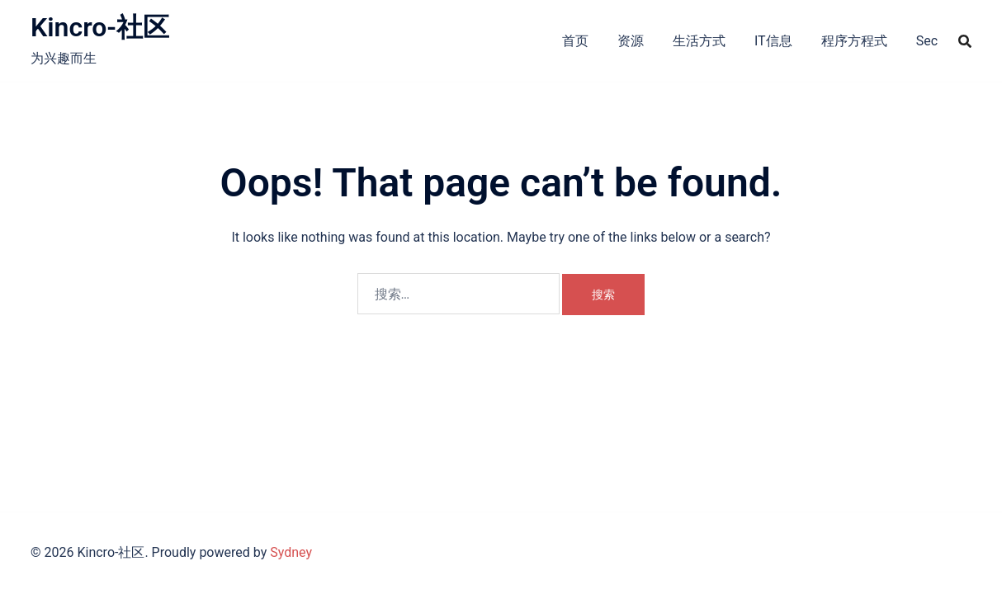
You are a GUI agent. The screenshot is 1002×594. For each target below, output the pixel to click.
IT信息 (773, 41)
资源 (630, 41)
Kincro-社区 (100, 27)
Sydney (291, 552)
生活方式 (699, 41)
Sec (927, 41)
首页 (575, 41)
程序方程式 (854, 41)
